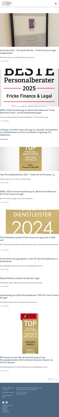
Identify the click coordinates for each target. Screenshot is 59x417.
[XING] (3, 402)
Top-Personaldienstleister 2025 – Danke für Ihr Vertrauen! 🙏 (27, 174)
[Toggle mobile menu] (56, 3)
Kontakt (4, 408)
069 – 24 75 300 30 (22, 392)
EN (27, 405)
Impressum (5, 410)
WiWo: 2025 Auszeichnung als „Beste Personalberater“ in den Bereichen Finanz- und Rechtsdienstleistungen (27, 111)
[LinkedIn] (7, 402)
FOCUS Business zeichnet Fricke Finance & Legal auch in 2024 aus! (27, 238)
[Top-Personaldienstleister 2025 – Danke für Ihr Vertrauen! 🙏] (29, 159)
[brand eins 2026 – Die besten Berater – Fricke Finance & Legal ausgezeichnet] (29, 30)
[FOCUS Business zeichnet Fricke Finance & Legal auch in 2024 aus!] (29, 222)
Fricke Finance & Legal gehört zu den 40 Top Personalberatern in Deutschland (29, 260)
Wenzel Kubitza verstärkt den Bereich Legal (19, 278)
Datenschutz (5, 412)
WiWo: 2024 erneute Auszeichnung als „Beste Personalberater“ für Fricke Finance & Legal (28, 192)
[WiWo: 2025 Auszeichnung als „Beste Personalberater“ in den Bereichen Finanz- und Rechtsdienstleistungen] (29, 88)
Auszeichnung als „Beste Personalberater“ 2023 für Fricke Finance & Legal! (29, 296)
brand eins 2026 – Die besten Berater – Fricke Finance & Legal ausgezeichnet (28, 51)
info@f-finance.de (21, 394)
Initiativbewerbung (7, 405)
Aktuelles (4, 407)
